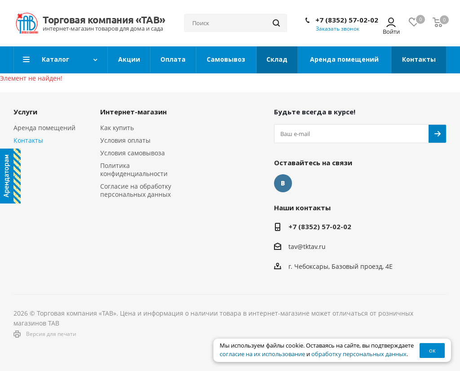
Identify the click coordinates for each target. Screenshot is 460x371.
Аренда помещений (44, 127)
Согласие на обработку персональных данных (135, 190)
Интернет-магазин (133, 111)
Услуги (25, 111)
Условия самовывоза (132, 153)
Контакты (28, 140)
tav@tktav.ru (307, 246)
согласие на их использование (262, 354)
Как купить (117, 127)
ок (432, 350)
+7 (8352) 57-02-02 (346, 19)
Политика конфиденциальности (134, 169)
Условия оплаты (125, 140)
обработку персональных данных (359, 354)
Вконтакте (283, 183)
